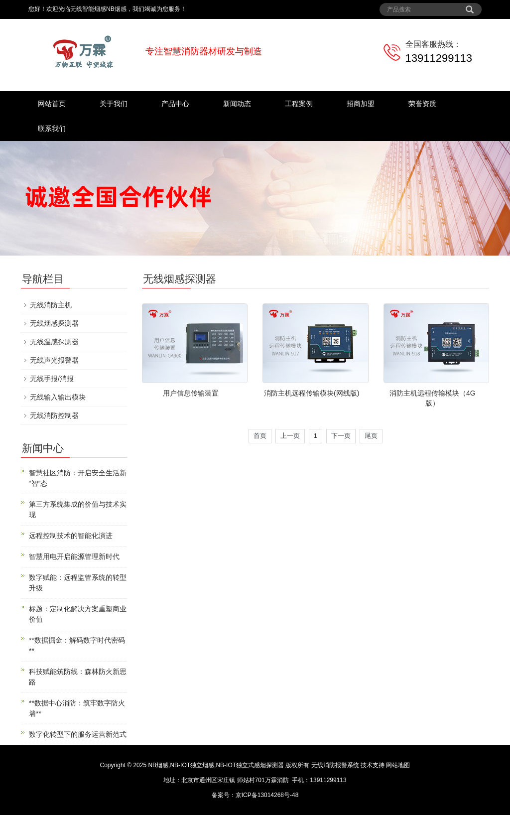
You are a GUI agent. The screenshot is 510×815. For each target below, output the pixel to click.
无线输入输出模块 (58, 397)
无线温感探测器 (54, 342)
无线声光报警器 (54, 360)
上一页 (290, 435)
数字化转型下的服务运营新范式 (78, 734)
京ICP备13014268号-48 (267, 795)
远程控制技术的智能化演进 (71, 536)
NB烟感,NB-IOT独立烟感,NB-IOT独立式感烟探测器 (216, 765)
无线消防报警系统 (335, 765)
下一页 (341, 435)
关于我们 (114, 104)
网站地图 (398, 765)
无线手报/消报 (52, 379)
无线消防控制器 (54, 415)
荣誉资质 (422, 104)
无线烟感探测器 (54, 323)
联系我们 (52, 129)
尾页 (371, 435)
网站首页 (52, 104)
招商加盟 (361, 104)
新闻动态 (237, 104)
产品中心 (175, 104)
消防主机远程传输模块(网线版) (311, 393)
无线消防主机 (51, 305)
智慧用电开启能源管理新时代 (74, 556)
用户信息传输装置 (191, 393)
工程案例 (299, 104)
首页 (260, 435)
